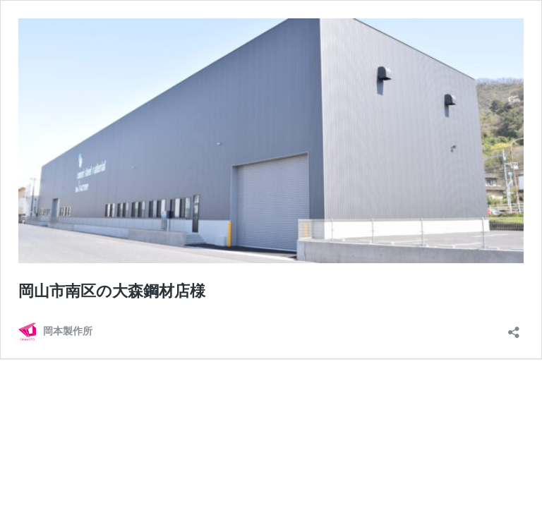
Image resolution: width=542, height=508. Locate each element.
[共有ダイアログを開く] (514, 328)
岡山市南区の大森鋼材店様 (111, 291)
